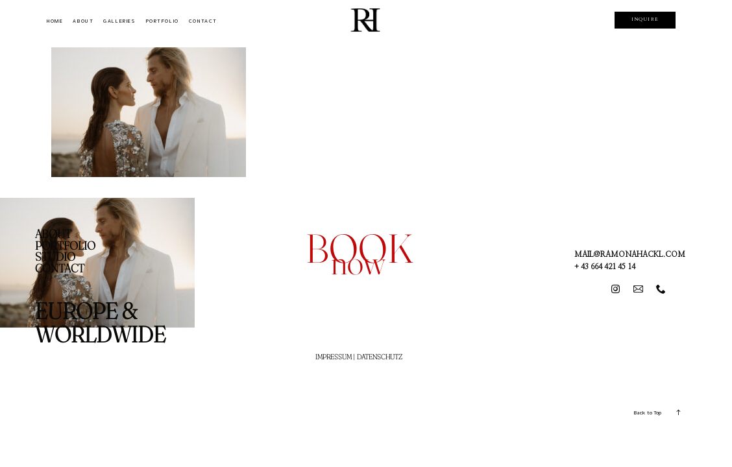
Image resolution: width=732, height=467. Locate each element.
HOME (55, 21)
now (358, 262)
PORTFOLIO (162, 21)
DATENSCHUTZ (379, 357)
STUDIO (55, 256)
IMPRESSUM (333, 357)
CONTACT (203, 21)
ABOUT (83, 21)
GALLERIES (119, 21)
